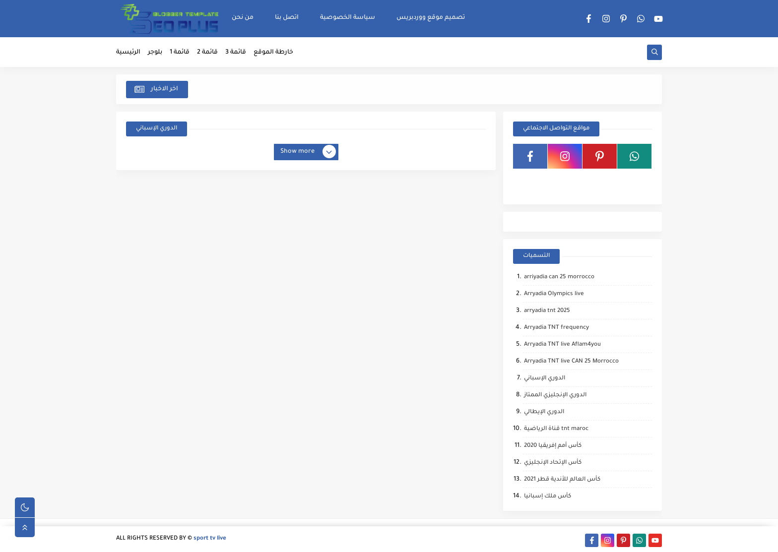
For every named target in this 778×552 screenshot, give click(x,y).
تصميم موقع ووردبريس (430, 17)
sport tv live (210, 539)
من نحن (243, 17)
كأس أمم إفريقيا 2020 (553, 446)
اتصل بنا (287, 17)
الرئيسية (128, 52)
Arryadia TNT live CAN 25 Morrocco (571, 362)
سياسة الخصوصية (347, 17)
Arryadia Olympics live (554, 294)
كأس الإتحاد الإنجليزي (553, 463)
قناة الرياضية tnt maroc (556, 429)
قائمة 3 (235, 52)
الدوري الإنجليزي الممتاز (555, 395)
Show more (307, 152)
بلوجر (155, 52)
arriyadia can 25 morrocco (559, 277)
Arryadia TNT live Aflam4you (562, 345)
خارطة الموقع (273, 52)
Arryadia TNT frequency (556, 328)
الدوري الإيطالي (544, 412)
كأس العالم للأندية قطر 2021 (562, 480)
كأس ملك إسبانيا (547, 496)
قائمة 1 (180, 52)
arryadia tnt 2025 (547, 311)
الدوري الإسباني (544, 378)
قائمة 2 (207, 52)
